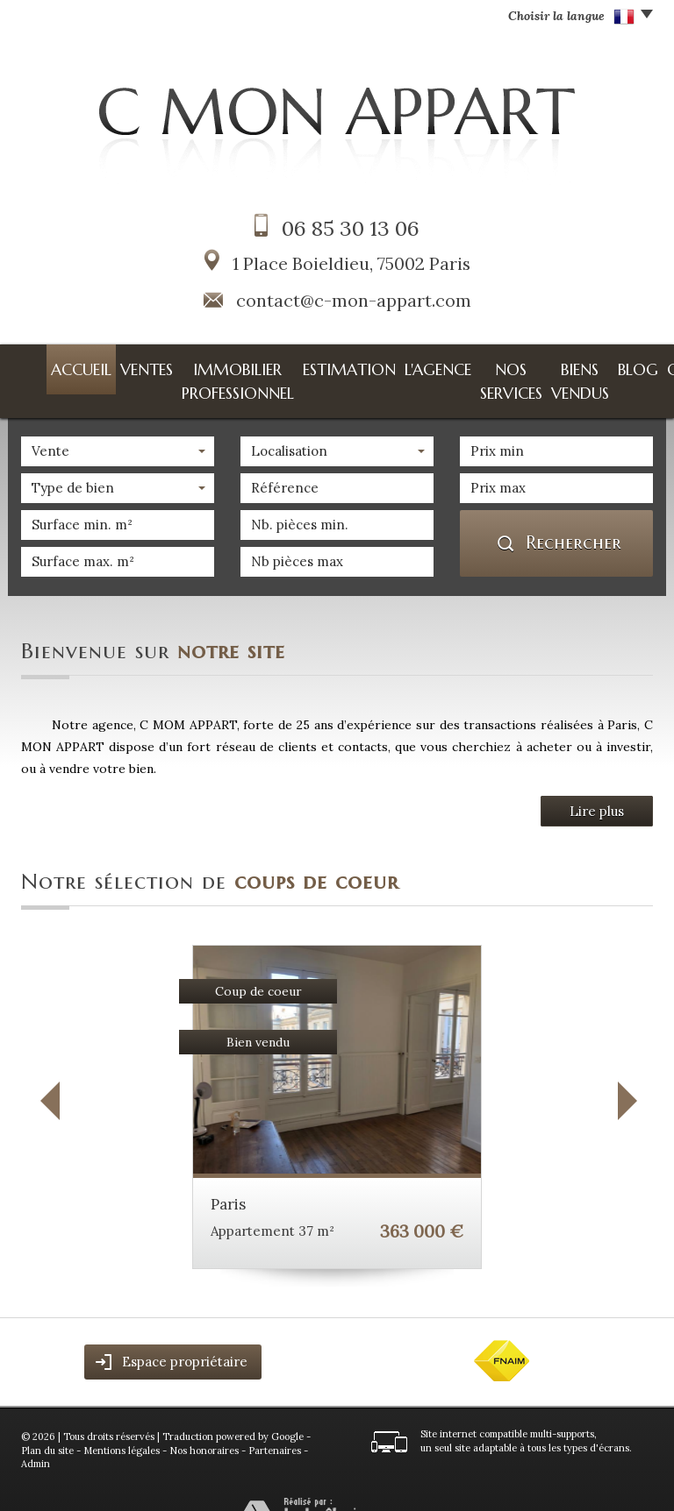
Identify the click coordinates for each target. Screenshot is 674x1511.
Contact (623, 365)
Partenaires (274, 1421)
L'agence (368, 365)
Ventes (95, 365)
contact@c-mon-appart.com (353, 300)
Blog (574, 365)
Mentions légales (121, 1421)
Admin (35, 1434)
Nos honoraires (204, 1421)
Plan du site (47, 1421)
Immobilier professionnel (194, 365)
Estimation (305, 365)
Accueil (47, 365)
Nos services (435, 365)
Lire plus (597, 781)
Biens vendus (515, 365)
